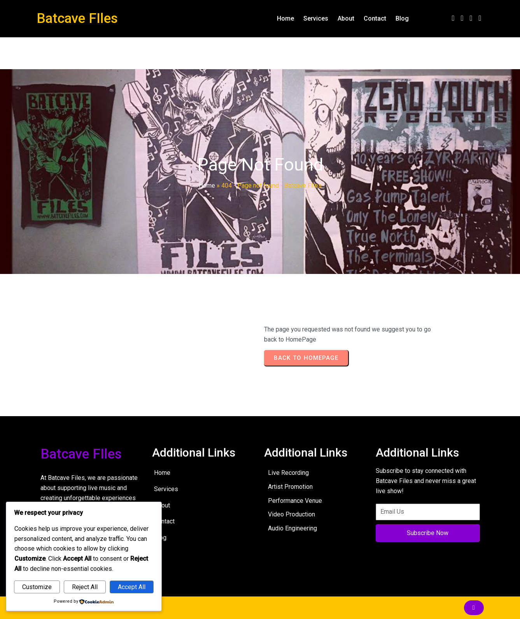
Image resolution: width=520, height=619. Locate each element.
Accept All (131, 587)
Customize (37, 587)
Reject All (85, 587)
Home (207, 185)
